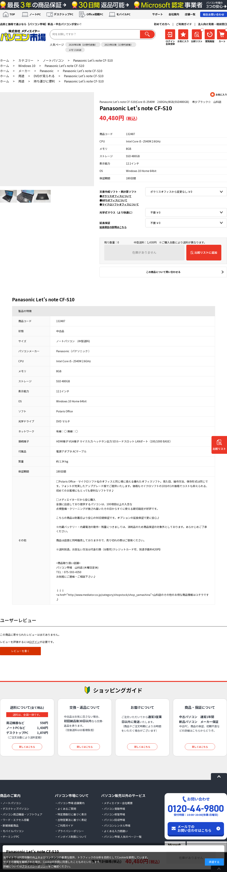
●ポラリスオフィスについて (115, 196)
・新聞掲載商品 (9, 825)
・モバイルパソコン (12, 831)
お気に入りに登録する (218, 94)
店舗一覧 (190, 14)
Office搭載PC (94, 14)
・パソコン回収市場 (113, 820)
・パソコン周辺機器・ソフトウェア (21, 814)
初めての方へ (162, 24)
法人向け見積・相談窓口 (212, 24)
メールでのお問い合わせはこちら (194, 828)
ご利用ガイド (184, 24)
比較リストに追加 (205, 252)
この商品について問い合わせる (163, 272)
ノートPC (35, 14)
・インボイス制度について (71, 837)
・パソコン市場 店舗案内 (70, 803)
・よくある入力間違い (114, 831)
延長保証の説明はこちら (113, 227)
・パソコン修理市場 (113, 814)
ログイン (34, 642)
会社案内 (174, 14)
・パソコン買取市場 (113, 809)
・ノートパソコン (10, 803)
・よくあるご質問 (65, 809)
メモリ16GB (75, 49)
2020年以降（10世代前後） (83, 44)
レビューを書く (20, 651)
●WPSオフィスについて (113, 200)
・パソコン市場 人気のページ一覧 (121, 837)
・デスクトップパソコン (14, 809)
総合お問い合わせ (213, 14)
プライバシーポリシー (35, 866)
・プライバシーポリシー (69, 831)
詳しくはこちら (27, 746)
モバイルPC (123, 14)
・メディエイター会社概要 (117, 803)
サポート (157, 14)
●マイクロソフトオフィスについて (119, 204)
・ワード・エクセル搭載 (14, 820)
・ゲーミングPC (9, 837)
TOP (12, 14)
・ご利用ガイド (64, 825)
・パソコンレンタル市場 (115, 825)
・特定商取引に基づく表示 (71, 814)
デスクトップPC (63, 14)
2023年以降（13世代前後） (118, 44)
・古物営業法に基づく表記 (71, 820)
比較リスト (219, 449)
